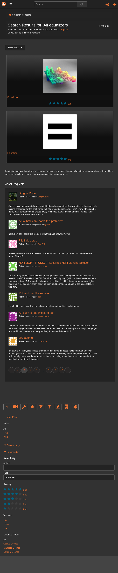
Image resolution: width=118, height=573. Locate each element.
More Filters (11, 417)
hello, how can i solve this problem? (41, 221)
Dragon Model (27, 193)
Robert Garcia (43, 316)
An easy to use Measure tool (36, 312)
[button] (11, 4)
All (7, 407)
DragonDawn (43, 197)
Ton (39, 297)
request (64, 30)
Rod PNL (41, 244)
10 (61, 370)
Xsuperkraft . (43, 266)
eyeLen (47, 225)
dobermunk (42, 341)
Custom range (12, 445)
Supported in (11, 451)
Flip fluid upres (28, 240)
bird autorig (26, 337)
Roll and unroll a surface (34, 293)
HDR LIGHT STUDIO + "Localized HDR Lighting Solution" (54, 262)
